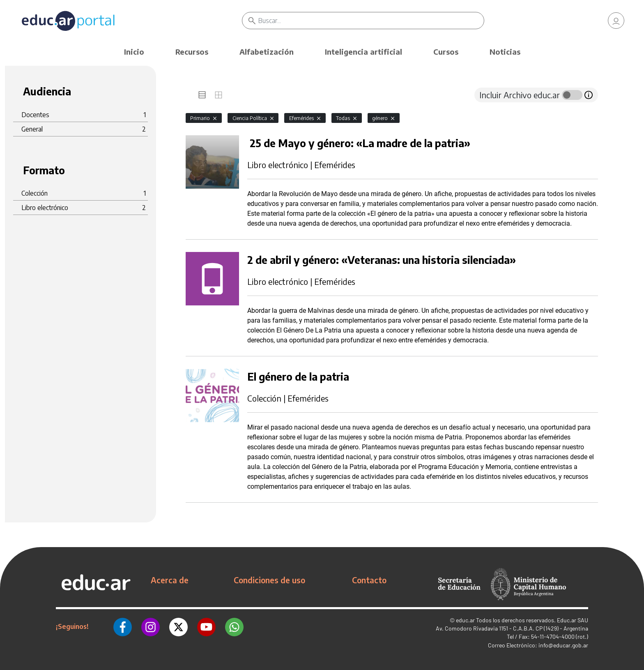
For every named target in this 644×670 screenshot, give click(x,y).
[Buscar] (371, 20)
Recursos (191, 51)
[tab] (202, 94)
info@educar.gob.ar (563, 645)
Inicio (134, 51)
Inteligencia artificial (363, 51)
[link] (616, 20)
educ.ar (465, 620)
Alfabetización (266, 51)
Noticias (505, 51)
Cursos (445, 51)
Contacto (369, 580)
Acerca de (170, 580)
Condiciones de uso (269, 580)
